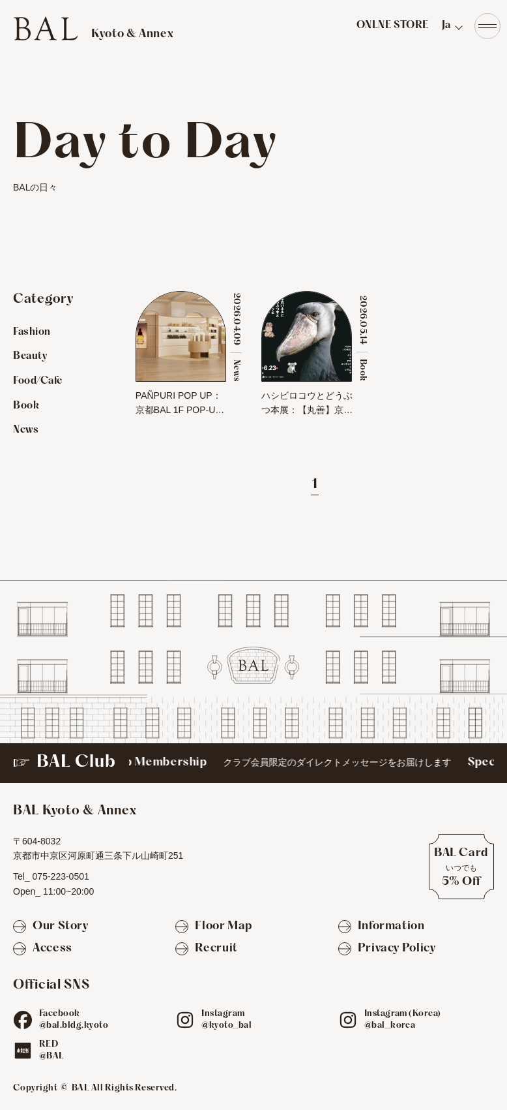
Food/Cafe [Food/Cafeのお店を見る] (38, 381)
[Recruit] (206, 949)
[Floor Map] (213, 927)
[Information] (381, 927)
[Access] (42, 949)
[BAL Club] (253, 763)
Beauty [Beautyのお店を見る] (30, 356)
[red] (23, 1050)
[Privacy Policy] (387, 949)
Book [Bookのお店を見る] (26, 405)
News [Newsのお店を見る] (25, 430)
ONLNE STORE (392, 25)
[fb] (23, 1020)
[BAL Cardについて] (461, 866)
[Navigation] (487, 26)
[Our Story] (51, 927)
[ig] (185, 1020)
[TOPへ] (93, 28)
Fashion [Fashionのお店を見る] (32, 332)
